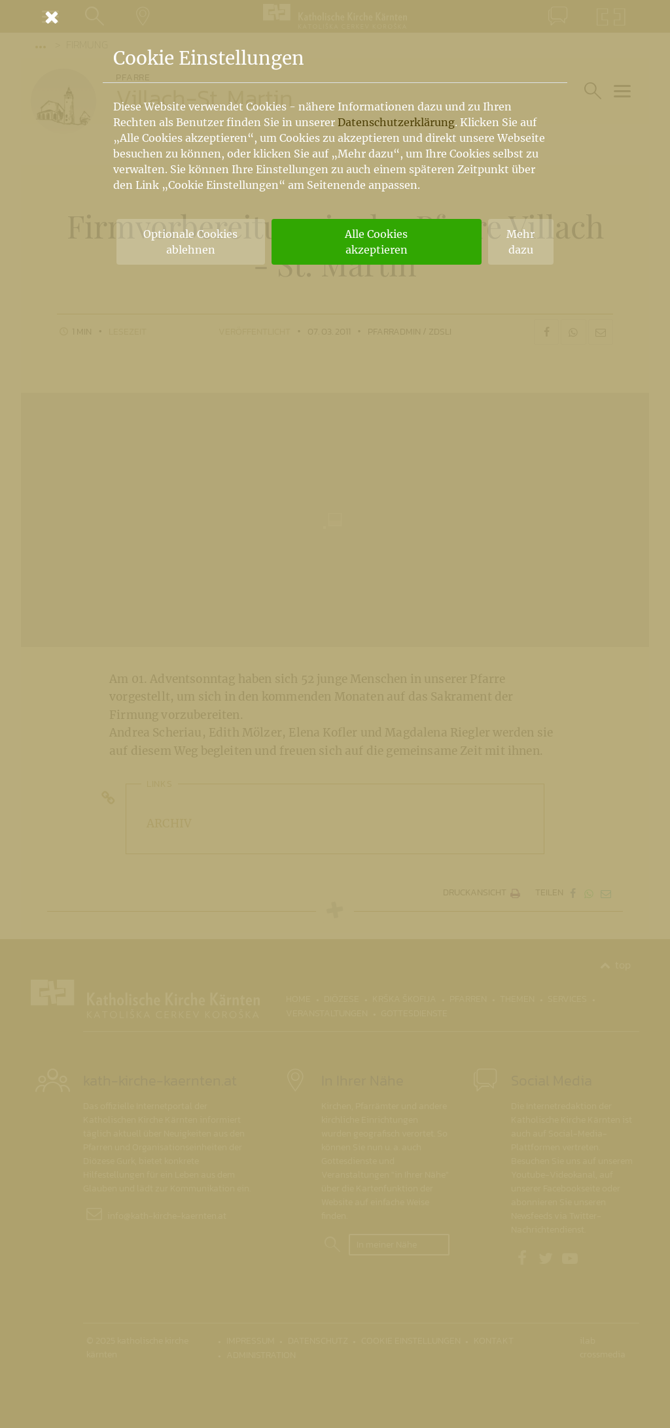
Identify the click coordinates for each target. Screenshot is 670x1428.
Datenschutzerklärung (396, 122)
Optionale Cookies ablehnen (190, 241)
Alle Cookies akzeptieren (376, 241)
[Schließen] (335, 17)
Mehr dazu (520, 241)
